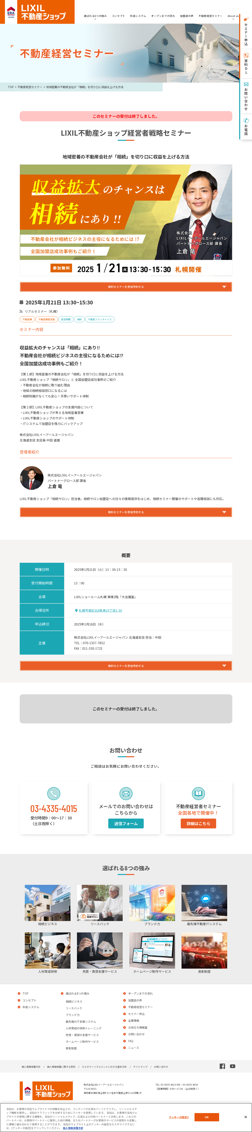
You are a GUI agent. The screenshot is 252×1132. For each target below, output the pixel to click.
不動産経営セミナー (210, 16)
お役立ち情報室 (137, 1038)
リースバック (74, 1019)
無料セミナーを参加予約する (126, 288)
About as (233, 16)
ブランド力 (73, 1025)
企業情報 (133, 1031)
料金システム (138, 16)
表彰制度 (71, 1059)
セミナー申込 (136, 1024)
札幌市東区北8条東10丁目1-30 (98, 617)
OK (207, 1117)
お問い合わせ (136, 1045)
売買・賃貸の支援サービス (82, 1045)
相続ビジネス (74, 1012)
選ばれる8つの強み (95, 16)
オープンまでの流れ (163, 16)
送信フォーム (126, 834)
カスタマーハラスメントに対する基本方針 (104, 1077)
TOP (11, 87)
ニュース (133, 1058)
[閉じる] (245, 1117)
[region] (126, 1117)
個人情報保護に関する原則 (61, 1077)
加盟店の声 (187, 16)
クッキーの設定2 (179, 1117)
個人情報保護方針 (31, 1077)
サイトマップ (140, 1077)
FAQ (130, 1052)
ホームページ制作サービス (82, 1052)
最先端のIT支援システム (81, 1032)
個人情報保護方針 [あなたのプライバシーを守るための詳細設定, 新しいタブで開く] (73, 1128)
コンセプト (118, 16)
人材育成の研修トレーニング (84, 1039)
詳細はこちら (198, 834)
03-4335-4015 (53, 819)
